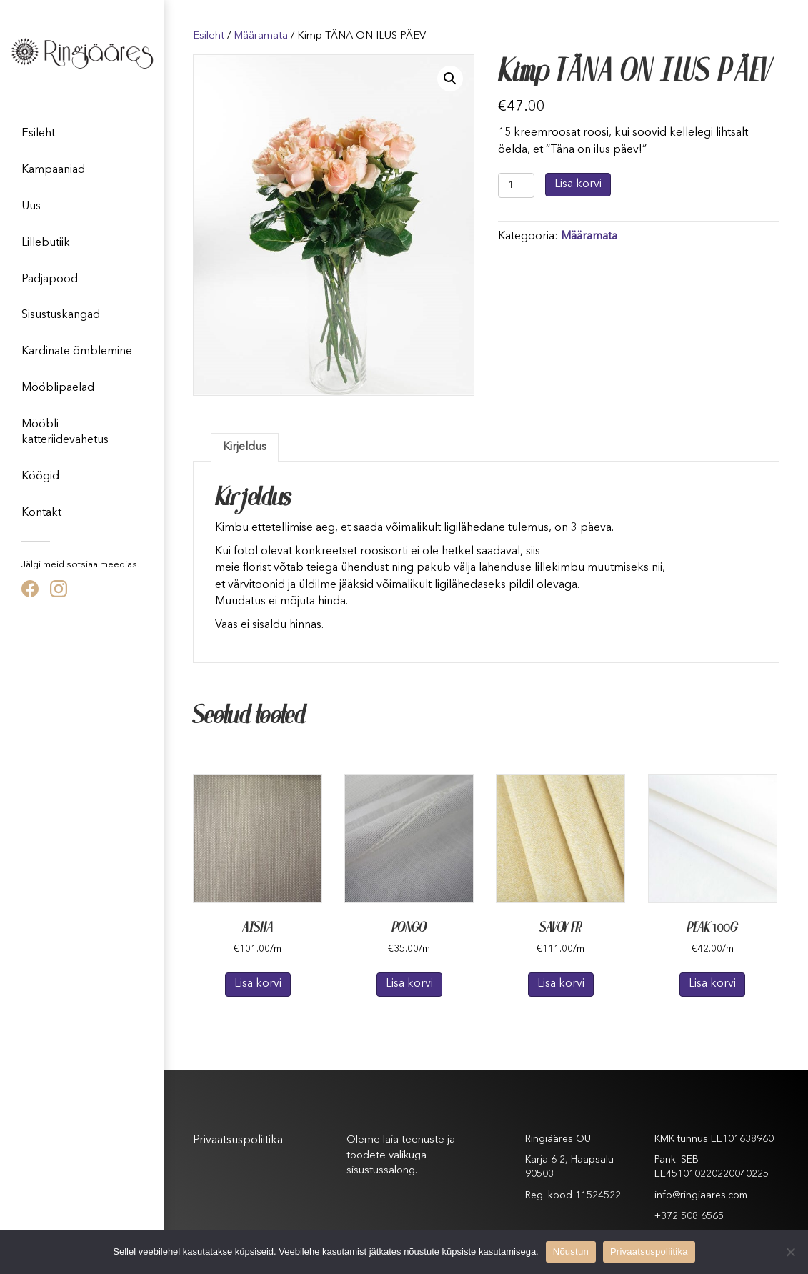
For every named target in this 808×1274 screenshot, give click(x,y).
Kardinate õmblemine (76, 351)
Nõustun (571, 1251)
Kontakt (41, 513)
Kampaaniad (53, 170)
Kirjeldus (244, 447)
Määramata (261, 36)
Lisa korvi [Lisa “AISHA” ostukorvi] (257, 984)
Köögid (40, 476)
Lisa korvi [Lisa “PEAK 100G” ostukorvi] (712, 984)
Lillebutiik (45, 243)
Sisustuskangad (60, 315)
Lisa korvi (578, 184)
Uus (31, 206)
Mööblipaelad (57, 388)
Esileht (38, 133)
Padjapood (49, 279)
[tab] (245, 447)
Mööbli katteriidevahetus (65, 432)
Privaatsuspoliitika (238, 1140)
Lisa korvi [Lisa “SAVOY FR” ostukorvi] (560, 984)
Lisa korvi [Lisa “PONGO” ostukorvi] (409, 984)
